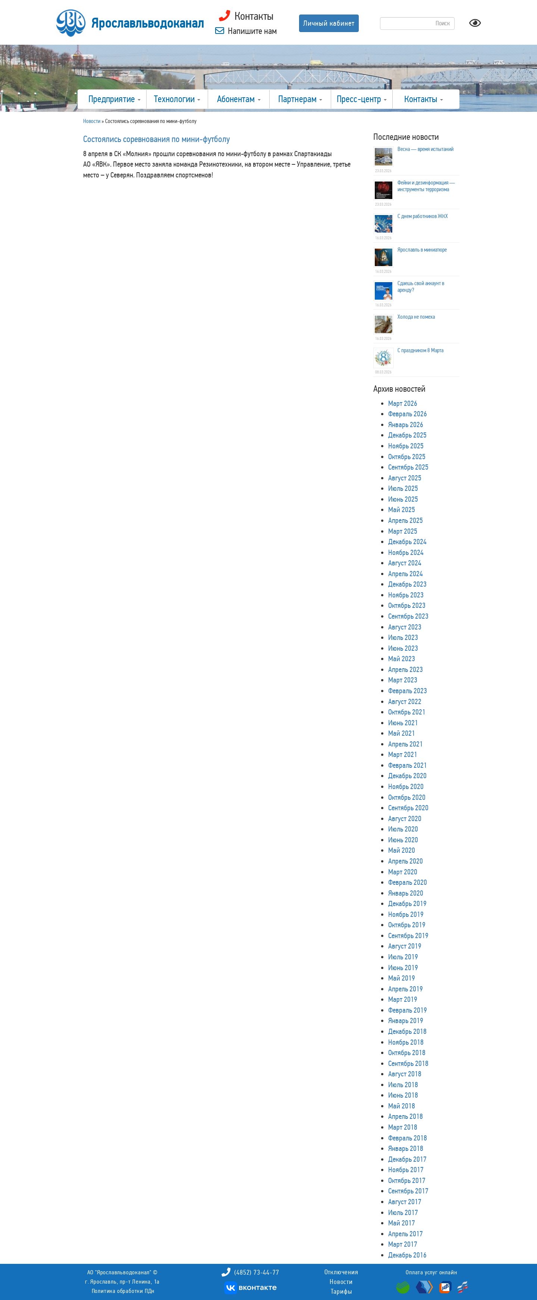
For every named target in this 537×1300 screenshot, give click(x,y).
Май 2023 (401, 658)
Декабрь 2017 (407, 1159)
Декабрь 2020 (407, 775)
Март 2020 (402, 871)
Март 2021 (402, 754)
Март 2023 (402, 679)
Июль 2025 (403, 488)
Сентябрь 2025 (408, 467)
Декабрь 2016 (407, 1254)
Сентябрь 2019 (408, 935)
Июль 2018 (403, 1084)
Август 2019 (404, 945)
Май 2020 (401, 850)
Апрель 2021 (405, 743)
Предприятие (114, 99)
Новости (341, 1282)
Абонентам (239, 99)
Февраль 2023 (407, 690)
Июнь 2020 (403, 839)
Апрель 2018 (405, 1116)
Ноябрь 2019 (406, 914)
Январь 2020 (405, 893)
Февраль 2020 (407, 882)
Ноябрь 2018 (406, 1042)
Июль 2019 (403, 956)
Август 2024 (404, 562)
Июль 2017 (403, 1212)
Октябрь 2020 (406, 797)
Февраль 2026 (407, 413)
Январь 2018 (405, 1148)
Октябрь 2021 (406, 711)
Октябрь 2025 (406, 456)
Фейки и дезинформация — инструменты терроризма (426, 186)
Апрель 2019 (405, 988)
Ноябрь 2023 (406, 594)
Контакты (423, 99)
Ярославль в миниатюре (422, 249)
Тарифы (341, 1291)
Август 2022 (404, 701)
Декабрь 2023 (407, 584)
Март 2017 (402, 1244)
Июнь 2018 (403, 1095)
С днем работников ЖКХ (423, 216)
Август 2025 (404, 477)
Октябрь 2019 (406, 924)
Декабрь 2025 (407, 434)
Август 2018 (404, 1073)
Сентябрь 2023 (408, 616)
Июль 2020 (403, 828)
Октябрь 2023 (406, 605)
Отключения (341, 1272)
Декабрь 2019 (407, 903)
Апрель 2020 (405, 860)
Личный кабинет (329, 23)
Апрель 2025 (405, 520)
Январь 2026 (405, 424)
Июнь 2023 (403, 648)
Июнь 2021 (403, 722)
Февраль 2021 (407, 765)
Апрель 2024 (405, 573)
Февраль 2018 (407, 1137)
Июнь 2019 (403, 967)
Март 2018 (402, 1127)
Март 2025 (402, 531)
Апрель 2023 (405, 669)
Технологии (177, 99)
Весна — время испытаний (425, 149)
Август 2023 (404, 626)
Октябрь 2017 (406, 1180)
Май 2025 (401, 509)
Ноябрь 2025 (406, 445)
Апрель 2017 (405, 1233)
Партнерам (300, 99)
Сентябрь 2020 (408, 807)
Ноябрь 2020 (406, 786)
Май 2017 (401, 1222)
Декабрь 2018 (407, 1031)
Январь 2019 (405, 1020)
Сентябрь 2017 (408, 1190)
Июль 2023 (403, 637)
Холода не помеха (416, 316)
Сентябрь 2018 (408, 1063)
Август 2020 (404, 818)
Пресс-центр (362, 99)
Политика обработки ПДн (123, 1290)
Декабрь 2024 (407, 541)
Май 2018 (401, 1105)
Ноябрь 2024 (406, 552)
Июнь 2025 (403, 499)
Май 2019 (401, 978)
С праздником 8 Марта (420, 350)
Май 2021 (401, 733)
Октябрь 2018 (406, 1052)
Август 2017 (404, 1201)
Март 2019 (402, 999)
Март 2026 (402, 403)
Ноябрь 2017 (406, 1169)
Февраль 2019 (407, 1010)
